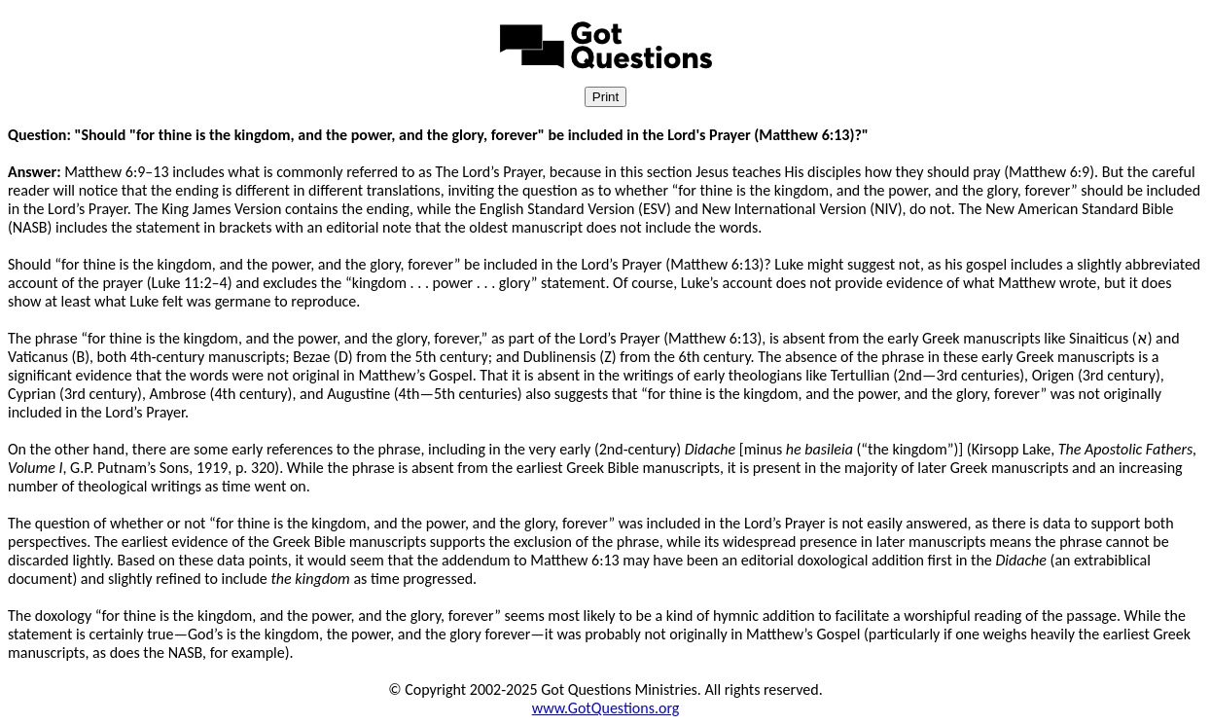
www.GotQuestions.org (606, 708)
